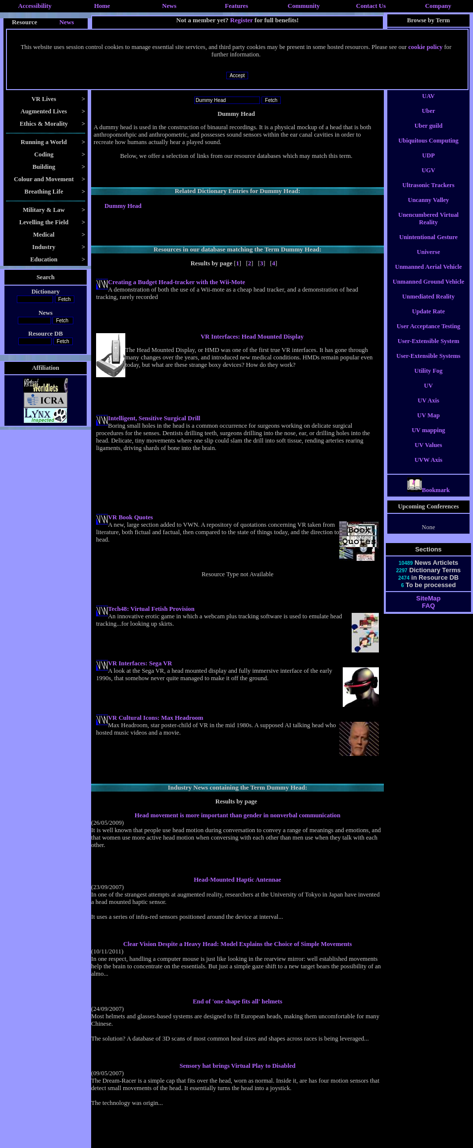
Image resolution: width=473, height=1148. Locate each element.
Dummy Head (123, 205)
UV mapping (428, 439)
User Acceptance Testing (429, 335)
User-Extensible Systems (428, 364)
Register (241, 20)
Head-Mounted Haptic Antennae (237, 879)
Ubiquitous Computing (428, 149)
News (169, 5)
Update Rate (428, 320)
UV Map (428, 424)
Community (304, 5)
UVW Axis (428, 468)
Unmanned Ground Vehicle (429, 290)
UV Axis (428, 409)
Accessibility (35, 5)
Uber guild (429, 134)
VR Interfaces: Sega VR (140, 663)
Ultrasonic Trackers (428, 194)
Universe (428, 260)
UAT (428, 90)
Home (102, 5)
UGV (428, 179)
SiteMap (428, 607)
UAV (428, 104)
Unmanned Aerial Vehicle (428, 275)
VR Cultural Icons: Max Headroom (155, 717)
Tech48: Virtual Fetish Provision (151, 608)
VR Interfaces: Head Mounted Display (252, 336)
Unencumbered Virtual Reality (428, 227)
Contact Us (371, 5)
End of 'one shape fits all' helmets (237, 1001)
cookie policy (425, 47)
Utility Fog (429, 379)
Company (438, 5)
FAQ (428, 614)
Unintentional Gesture (428, 246)
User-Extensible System (429, 350)
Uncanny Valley (428, 208)
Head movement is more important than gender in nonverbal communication (237, 815)
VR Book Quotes (130, 517)
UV (428, 394)
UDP (428, 164)
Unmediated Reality (428, 305)
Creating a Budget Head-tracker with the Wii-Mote (176, 282)
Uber (428, 119)
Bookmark (428, 499)
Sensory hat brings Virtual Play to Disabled (237, 1065)
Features (236, 5)
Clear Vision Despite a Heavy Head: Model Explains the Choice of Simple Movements (237, 944)
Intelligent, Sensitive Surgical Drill (154, 418)
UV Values (428, 453)
